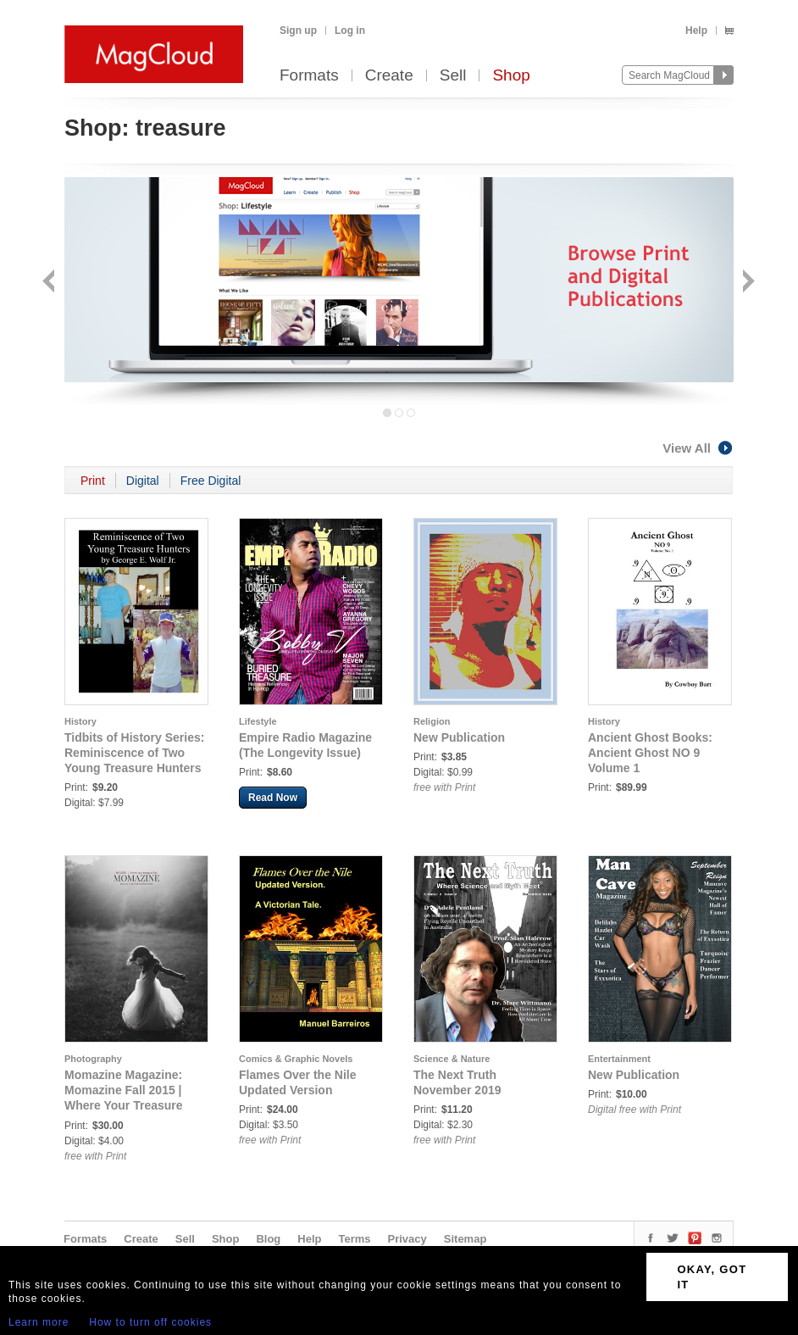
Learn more (38, 1322)
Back (50, 283)
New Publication (459, 737)
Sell (453, 76)
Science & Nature (451, 1059)
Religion (431, 721)
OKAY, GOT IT (711, 1277)
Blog (268, 1238)
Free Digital (210, 480)
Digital (142, 480)
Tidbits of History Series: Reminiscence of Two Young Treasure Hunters (134, 753)
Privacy (407, 1238)
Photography (93, 1059)
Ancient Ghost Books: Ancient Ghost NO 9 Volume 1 (650, 753)
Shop (510, 76)
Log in (350, 30)
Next (747, 283)
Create (389, 76)
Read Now (272, 798)
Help (696, 30)
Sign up (298, 30)
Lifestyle (258, 721)
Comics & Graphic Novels (296, 1059)
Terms (354, 1238)
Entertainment (619, 1059)
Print (92, 480)
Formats (309, 76)
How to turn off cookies (150, 1322)
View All (698, 448)
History (80, 721)
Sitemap (465, 1238)
